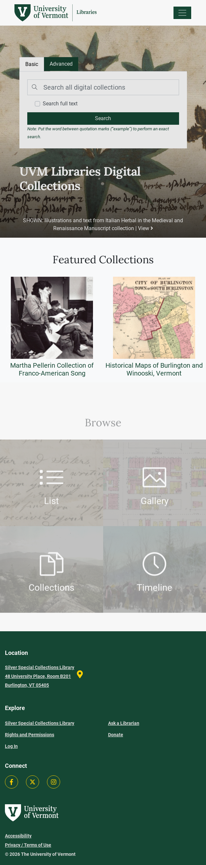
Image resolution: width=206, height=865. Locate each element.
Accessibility (18, 835)
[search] (103, 118)
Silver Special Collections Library (39, 723)
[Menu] (182, 13)
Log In (11, 746)
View (145, 228)
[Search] (103, 87)
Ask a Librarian (123, 723)
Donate (115, 734)
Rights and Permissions (29, 734)
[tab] (61, 64)
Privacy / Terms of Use (28, 845)
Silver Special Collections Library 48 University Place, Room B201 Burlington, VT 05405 (39, 676)
